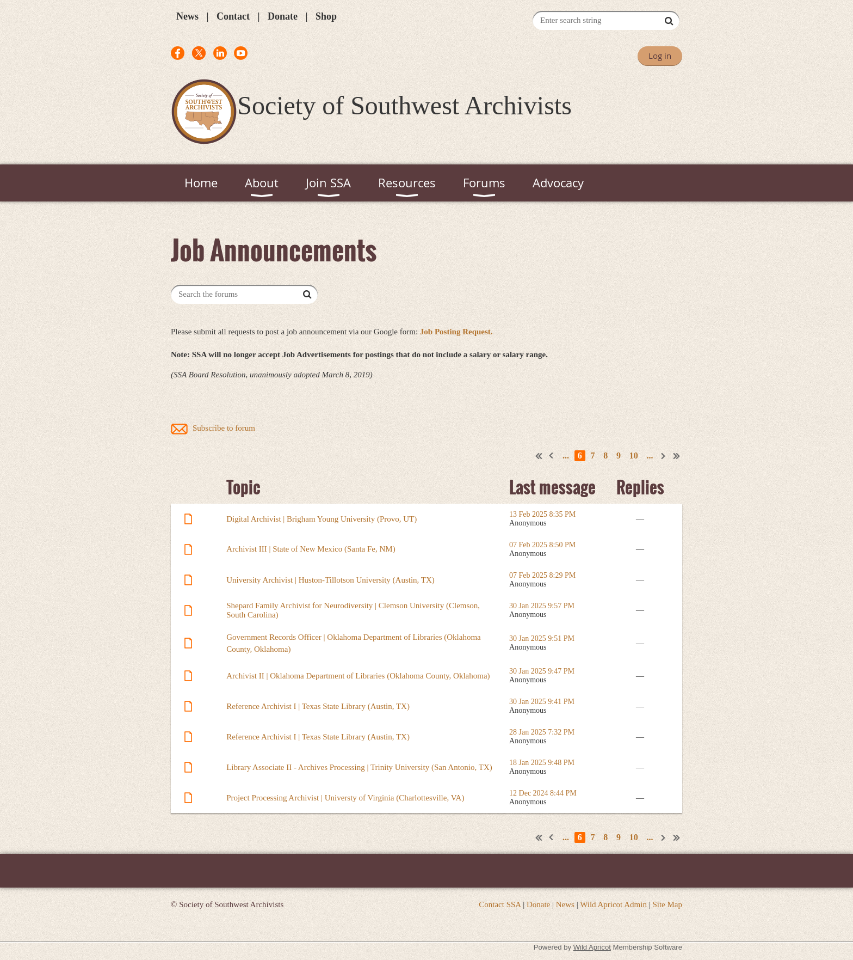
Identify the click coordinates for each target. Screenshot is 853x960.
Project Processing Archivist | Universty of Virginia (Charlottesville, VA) (345, 797)
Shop (326, 16)
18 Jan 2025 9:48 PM (541, 763)
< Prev (551, 455)
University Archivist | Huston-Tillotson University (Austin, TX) (330, 580)
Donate (283, 16)
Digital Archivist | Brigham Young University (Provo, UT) (321, 519)
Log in (659, 55)
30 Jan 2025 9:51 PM (541, 638)
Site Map (667, 904)
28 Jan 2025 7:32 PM (541, 732)
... (566, 455)
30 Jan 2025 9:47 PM (541, 671)
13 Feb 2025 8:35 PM (542, 514)
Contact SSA (500, 904)
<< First (539, 455)
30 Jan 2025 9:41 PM (541, 702)
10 (633, 455)
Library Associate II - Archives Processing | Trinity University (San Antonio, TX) (359, 767)
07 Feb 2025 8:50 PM (542, 545)
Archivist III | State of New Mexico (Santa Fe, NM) (310, 549)
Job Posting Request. (456, 331)
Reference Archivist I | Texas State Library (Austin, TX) (318, 706)
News (187, 16)
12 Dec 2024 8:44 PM (543, 793)
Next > (663, 455)
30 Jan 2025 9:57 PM (541, 606)
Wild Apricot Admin (613, 904)
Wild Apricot (592, 947)
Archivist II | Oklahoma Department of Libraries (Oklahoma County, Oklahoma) (358, 675)
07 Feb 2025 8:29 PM (542, 575)
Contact (233, 16)
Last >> (676, 455)
